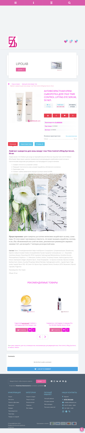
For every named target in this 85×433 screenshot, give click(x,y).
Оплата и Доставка (13, 402)
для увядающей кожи (52, 345)
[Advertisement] (42, 21)
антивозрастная (30, 345)
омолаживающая (41, 345)
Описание (12, 144)
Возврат (10, 408)
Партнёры (11, 414)
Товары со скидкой (13, 417)
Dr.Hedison (11, 347)
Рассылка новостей (49, 407)
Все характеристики (71, 136)
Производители (12, 411)
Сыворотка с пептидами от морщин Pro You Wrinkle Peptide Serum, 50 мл (59, 324)
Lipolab (21, 70)
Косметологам (30, 402)
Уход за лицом (30, 399)
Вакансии (11, 405)
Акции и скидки (30, 396)
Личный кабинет (49, 398)
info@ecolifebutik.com (69, 402)
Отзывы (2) (39, 144)
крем (12, 345)
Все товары (29, 408)
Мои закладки (48, 404)
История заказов (49, 401)
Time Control (62, 345)
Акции (10, 396)
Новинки (28, 405)
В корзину (21, 330)
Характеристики (26, 144)
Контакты (11, 399)
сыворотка (17, 345)
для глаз (23, 345)
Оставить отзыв (72, 106)
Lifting (67, 345)
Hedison (17, 347)
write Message (67, 399)
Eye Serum (73, 345)
